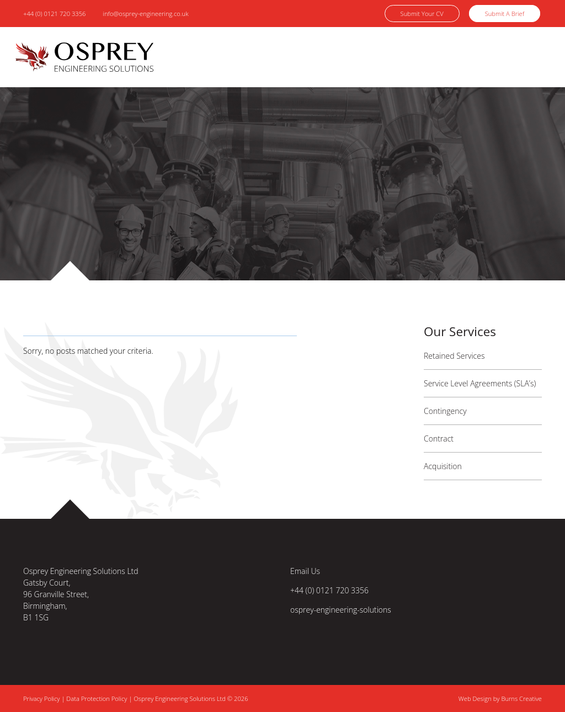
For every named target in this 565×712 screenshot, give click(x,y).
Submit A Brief (504, 13)
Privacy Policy (42, 698)
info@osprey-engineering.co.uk (145, 13)
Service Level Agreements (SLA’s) (480, 383)
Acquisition (443, 466)
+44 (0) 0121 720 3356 (54, 13)
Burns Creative (521, 698)
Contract (439, 438)
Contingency (445, 411)
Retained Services (454, 355)
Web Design (475, 698)
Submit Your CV (422, 13)
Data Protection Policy (96, 698)
